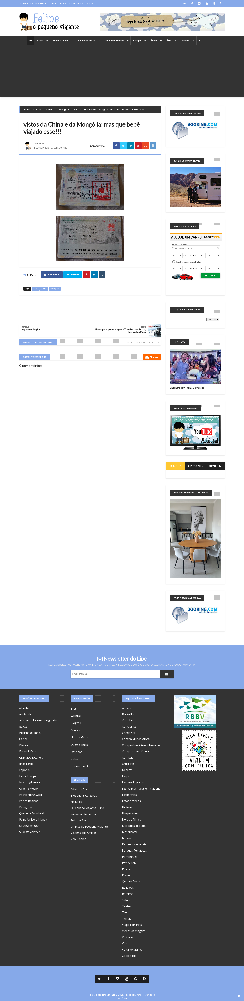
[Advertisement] (122, 73)
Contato (53, 3)
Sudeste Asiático (29, 832)
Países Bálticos (28, 801)
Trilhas (126, 918)
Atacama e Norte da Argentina (38, 720)
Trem (125, 912)
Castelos (127, 720)
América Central (86, 40)
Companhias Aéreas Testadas (141, 745)
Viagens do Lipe (75, 3)
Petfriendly (129, 863)
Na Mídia (76, 802)
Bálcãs (23, 727)
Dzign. (124, 998)
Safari (126, 900)
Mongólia (64, 109)
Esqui (125, 776)
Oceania (185, 40)
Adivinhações (79, 789)
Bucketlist (128, 714)
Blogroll (76, 723)
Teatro (126, 906)
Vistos (126, 943)
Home (27, 109)
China (49, 109)
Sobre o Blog (79, 820)
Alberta (24, 708)
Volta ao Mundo (132, 949)
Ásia (168, 40)
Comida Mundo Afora (136, 739)
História (127, 807)
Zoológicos (129, 956)
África (153, 40)
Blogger (151, 357)
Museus (127, 838)
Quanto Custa (131, 881)
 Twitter (73, 275)
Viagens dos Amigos (84, 833)
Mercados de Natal (134, 826)
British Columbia (30, 733)
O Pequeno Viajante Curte (87, 808)
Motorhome (130, 832)
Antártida (25, 714)
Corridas (127, 757)
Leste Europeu (28, 776)
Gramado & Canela (31, 757)
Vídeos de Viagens (133, 931)
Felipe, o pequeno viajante (102, 994)
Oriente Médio (28, 788)
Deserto (127, 770)
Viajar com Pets (132, 925)
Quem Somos (26, 3)
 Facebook (51, 275)
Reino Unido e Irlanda (33, 819)
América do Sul (60, 40)
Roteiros (127, 894)
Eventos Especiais (133, 782)
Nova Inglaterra (29, 782)
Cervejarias (129, 727)
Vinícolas (127, 937)
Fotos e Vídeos (131, 801)
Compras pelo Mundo (136, 751)
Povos (126, 869)
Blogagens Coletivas (84, 795)
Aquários (128, 708)
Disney (23, 745)
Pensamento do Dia (83, 814)
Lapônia (24, 770)
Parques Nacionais (134, 844)
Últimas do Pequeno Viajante (89, 826)
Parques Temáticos (134, 850)
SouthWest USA (29, 826)
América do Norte (114, 40)
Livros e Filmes (131, 819)
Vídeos (62, 3)
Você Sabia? (78, 839)
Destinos (89, 3)
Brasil (40, 40)
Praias (126, 875)
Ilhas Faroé (26, 764)
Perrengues (129, 857)
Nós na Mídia (41, 3)
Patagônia (25, 807)
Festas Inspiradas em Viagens (141, 788)
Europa (137, 40)
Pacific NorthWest (30, 795)
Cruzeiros (128, 764)
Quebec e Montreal (31, 813)
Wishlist (76, 716)
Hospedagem (130, 813)
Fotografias (129, 795)
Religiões (128, 888)
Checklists (128, 733)
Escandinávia (27, 751)
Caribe (23, 739)
